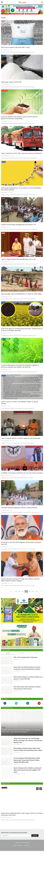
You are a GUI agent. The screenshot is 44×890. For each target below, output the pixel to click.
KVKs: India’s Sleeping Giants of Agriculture (26, 672)
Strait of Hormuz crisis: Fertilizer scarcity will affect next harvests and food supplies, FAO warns (27, 809)
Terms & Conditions (18, 884)
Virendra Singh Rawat (5, 84)
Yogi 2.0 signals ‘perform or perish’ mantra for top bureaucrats (20, 438)
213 (19, 591)
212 (16, 591)
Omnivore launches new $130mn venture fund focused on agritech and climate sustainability (19, 117)
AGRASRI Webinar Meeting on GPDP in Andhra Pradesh (19, 507)
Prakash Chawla (4, 475)
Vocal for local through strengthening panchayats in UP (18, 224)
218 (36, 591)
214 (23, 591)
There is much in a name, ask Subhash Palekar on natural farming (19, 402)
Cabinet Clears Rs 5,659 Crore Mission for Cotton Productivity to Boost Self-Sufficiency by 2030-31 (27, 686)
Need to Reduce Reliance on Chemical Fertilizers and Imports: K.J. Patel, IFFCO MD (28, 699)
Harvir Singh (3, 369)
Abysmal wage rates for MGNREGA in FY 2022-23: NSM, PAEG (21, 294)
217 (33, 591)
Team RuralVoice (4, 49)
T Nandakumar (16, 674)
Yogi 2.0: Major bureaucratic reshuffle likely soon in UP (18, 259)
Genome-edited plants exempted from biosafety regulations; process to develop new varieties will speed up (20, 366)
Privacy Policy (26, 884)
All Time (36, 667)
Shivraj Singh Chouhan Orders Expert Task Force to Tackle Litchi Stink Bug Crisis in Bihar (28, 781)
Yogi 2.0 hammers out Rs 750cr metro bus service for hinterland (21, 153)
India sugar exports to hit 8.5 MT (11, 82)
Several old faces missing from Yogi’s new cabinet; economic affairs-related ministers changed (20, 580)
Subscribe (35, 874)
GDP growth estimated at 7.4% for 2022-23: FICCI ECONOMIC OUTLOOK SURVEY (21, 189)
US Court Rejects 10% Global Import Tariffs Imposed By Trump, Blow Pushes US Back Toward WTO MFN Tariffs (27, 796)
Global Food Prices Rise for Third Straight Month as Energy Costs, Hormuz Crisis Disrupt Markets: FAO (28, 769)
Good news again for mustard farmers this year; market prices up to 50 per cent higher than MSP (21, 329)
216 (29, 591)
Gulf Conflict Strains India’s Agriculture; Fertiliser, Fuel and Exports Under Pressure (27, 713)
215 (26, 591)
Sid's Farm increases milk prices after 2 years (15, 47)
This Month (22, 667)
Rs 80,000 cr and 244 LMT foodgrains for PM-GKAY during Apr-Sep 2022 (21, 543)
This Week (8, 667)
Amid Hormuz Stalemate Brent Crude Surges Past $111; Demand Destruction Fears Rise (22, 853)
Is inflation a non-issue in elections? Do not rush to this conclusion (22, 473)
